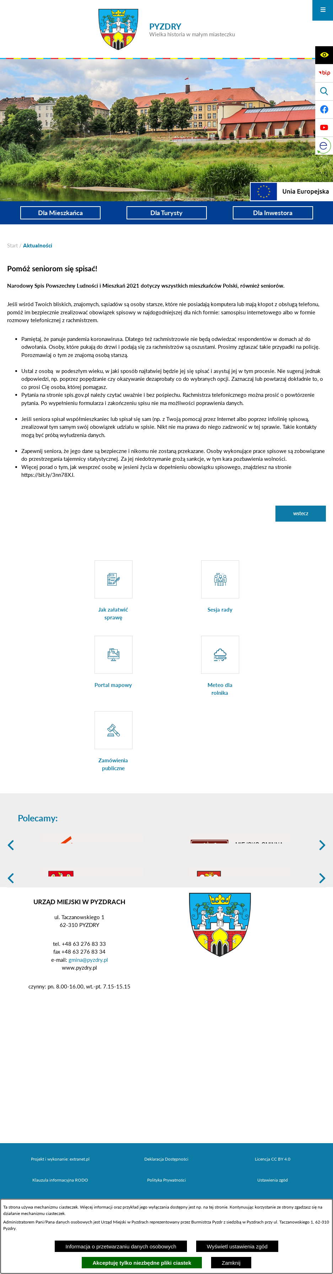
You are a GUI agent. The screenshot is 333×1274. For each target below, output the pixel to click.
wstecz (300, 513)
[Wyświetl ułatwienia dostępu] (324, 55)
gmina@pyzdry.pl (88, 1015)
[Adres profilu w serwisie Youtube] (324, 128)
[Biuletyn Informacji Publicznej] (324, 73)
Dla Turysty (166, 213)
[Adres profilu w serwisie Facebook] (324, 109)
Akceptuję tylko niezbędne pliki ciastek (141, 1263)
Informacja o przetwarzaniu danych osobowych (120, 1246)
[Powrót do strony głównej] (12, 245)
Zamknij (231, 1263)
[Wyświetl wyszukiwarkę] (324, 91)
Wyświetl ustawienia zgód (237, 1246)
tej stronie (218, 1207)
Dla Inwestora (272, 213)
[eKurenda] (324, 146)
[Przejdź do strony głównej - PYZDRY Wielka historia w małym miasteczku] (166, 29)
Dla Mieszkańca (60, 213)
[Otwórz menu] (322, 10)
